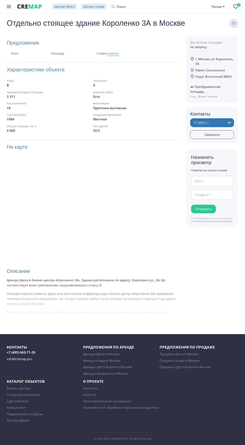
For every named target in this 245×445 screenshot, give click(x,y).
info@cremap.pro (19, 359)
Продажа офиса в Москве (179, 354)
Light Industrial (17, 401)
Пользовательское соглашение (107, 401)
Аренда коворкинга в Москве (105, 373)
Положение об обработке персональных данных (121, 407)
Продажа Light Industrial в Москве (185, 367)
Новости (89, 394)
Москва (216, 7)
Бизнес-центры (18, 388)
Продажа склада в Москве (179, 360)
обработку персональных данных (213, 220)
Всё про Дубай (18, 420)
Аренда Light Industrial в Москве (107, 367)
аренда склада (93, 6)
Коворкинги (16, 407)
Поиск (121, 7)
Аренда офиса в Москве (101, 354)
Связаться (212, 134)
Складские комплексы (24, 394)
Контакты (90, 388)
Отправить (203, 209)
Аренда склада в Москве (101, 360)
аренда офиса (64, 6)
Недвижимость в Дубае (25, 414)
